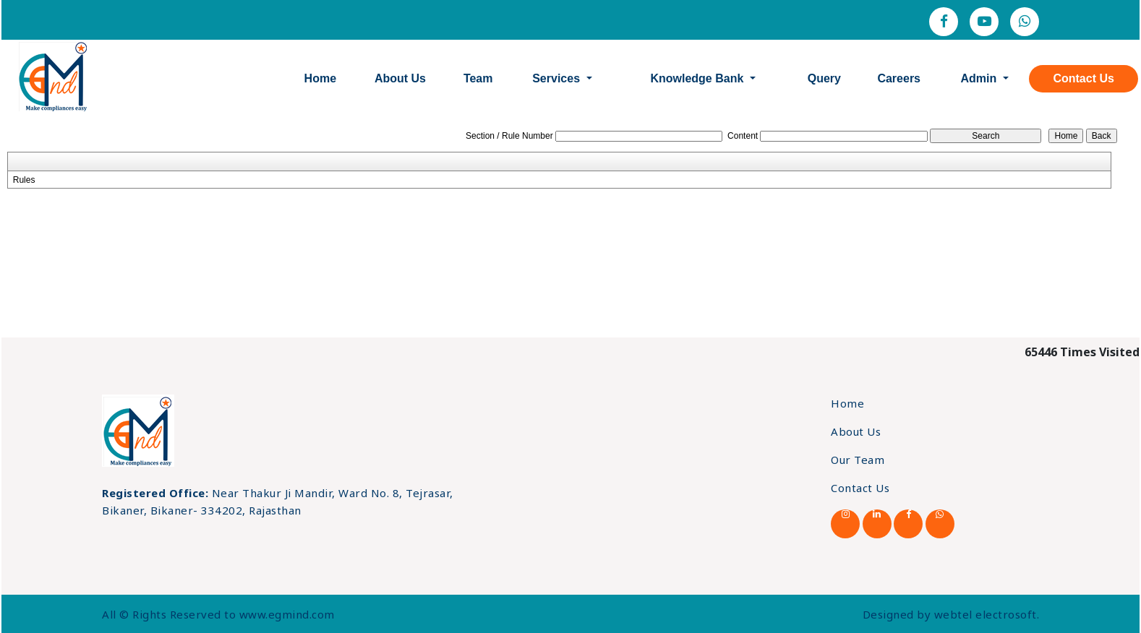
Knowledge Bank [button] (698, 78)
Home (320, 78)
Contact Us (1083, 78)
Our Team (857, 459)
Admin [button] (979, 78)
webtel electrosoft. (987, 614)
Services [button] (557, 78)
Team (478, 78)
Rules (24, 180)
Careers (898, 78)
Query (824, 78)
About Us (400, 78)
